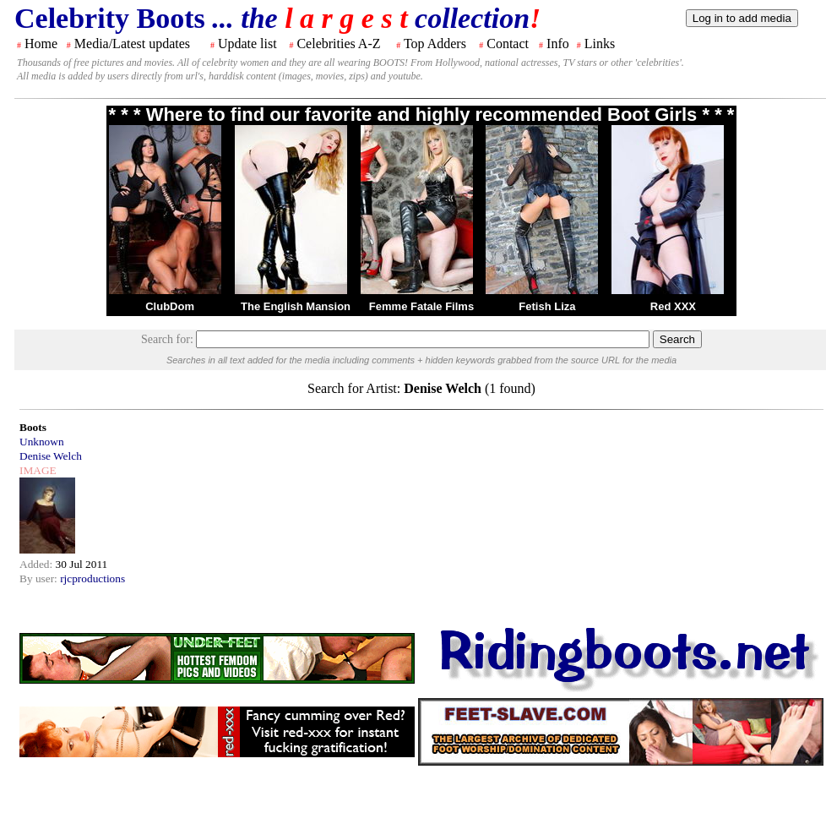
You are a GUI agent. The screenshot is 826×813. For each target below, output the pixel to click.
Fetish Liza (547, 306)
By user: (39, 578)
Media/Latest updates (132, 43)
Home (40, 43)
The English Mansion (296, 306)
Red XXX (673, 306)
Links (599, 43)
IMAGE (38, 470)
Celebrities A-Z (338, 43)
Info (557, 43)
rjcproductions (92, 578)
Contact (507, 43)
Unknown (41, 441)
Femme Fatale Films (421, 306)
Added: (37, 564)
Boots (32, 427)
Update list (247, 43)
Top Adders (435, 43)
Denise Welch (50, 456)
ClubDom (169, 306)
